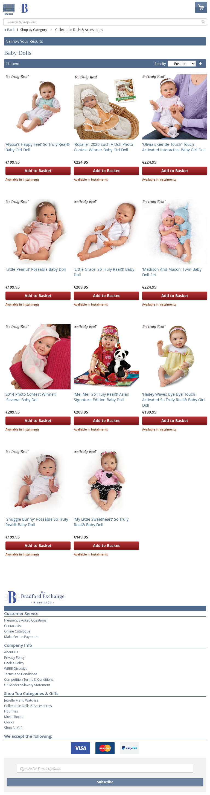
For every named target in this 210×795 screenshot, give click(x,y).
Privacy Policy (14, 657)
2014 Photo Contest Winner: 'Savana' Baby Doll (30, 397)
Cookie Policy (14, 663)
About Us (11, 652)
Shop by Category (34, 29)
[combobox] (105, 22)
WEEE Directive (15, 668)
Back (10, 29)
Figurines (11, 711)
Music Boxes (13, 716)
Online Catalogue (17, 631)
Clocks (9, 722)
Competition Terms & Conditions (28, 679)
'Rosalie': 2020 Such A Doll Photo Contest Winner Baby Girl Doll (103, 147)
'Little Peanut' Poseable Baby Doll (35, 269)
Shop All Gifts (14, 727)
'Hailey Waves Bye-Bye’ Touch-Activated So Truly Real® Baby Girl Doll (173, 400)
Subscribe (105, 782)
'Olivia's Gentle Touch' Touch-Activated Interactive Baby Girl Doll (174, 147)
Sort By (160, 63)
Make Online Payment (20, 636)
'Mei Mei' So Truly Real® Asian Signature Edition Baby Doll (101, 397)
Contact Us (12, 625)
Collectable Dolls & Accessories (79, 29)
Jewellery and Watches (21, 700)
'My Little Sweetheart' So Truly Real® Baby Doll (101, 522)
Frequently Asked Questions (25, 620)
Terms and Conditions (20, 674)
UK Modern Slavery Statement (27, 685)
